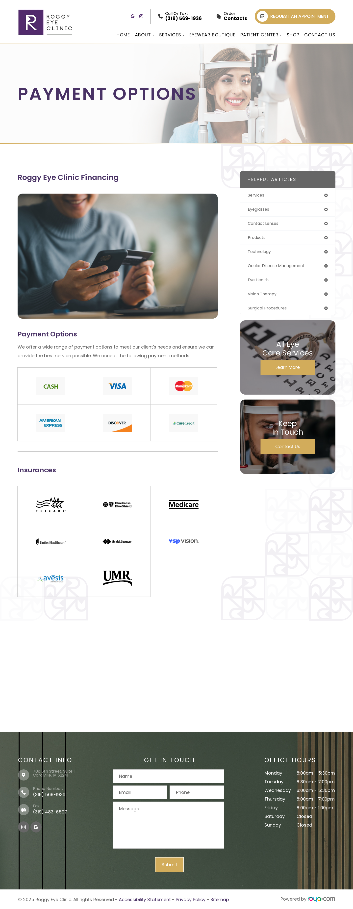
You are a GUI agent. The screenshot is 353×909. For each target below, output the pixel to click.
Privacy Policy (190, 899)
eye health (259, 283)
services (257, 195)
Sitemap (219, 899)
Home (123, 35)
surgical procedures (270, 312)
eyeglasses (260, 210)
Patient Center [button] (261, 35)
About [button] (144, 35)
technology (261, 254)
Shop (293, 35)
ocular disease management (280, 268)
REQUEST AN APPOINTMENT (293, 16)
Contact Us (319, 35)
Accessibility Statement (145, 899)
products (258, 239)
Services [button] (171, 35)
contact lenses (265, 225)
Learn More (288, 372)
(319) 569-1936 (49, 794)
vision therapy (264, 298)
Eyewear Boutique (212, 35)
